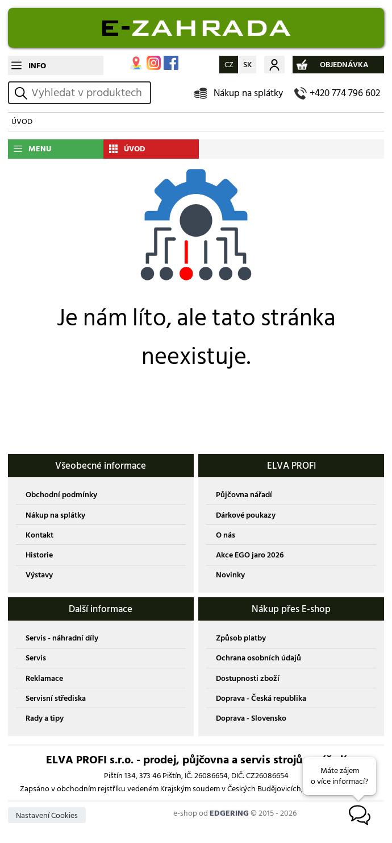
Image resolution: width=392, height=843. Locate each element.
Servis (36, 657)
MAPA (136, 63)
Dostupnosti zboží (248, 678)
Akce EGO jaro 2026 (249, 554)
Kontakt (39, 535)
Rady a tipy (45, 718)
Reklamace (44, 678)
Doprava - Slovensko (251, 718)
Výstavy (39, 574)
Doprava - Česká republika (261, 698)
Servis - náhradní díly (62, 637)
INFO (37, 65)
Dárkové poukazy (246, 515)
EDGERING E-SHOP (196, 28)
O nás (225, 535)
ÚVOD (21, 121)
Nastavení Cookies (47, 815)
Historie (39, 554)
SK (247, 64)
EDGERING (229, 813)
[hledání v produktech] (89, 92)
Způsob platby (241, 637)
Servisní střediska (56, 698)
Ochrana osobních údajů (258, 657)
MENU (39, 148)
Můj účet (274, 64)
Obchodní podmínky (61, 494)
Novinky (230, 574)
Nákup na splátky (248, 93)
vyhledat (22, 93)
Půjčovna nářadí (244, 494)
